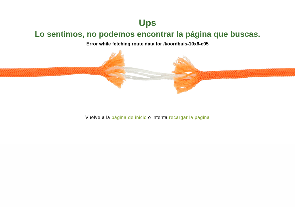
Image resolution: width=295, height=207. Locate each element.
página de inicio (129, 117)
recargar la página (189, 117)
